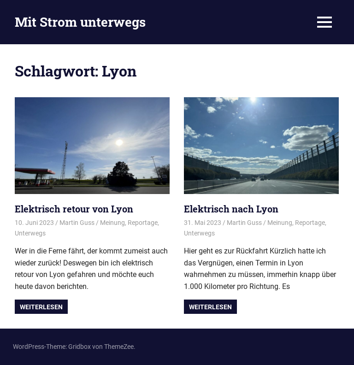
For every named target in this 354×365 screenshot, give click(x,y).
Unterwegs (30, 233)
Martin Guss (76, 222)
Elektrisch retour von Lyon (74, 209)
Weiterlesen (41, 307)
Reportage (143, 222)
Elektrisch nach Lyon (231, 209)
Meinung (112, 222)
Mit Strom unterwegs (80, 21)
